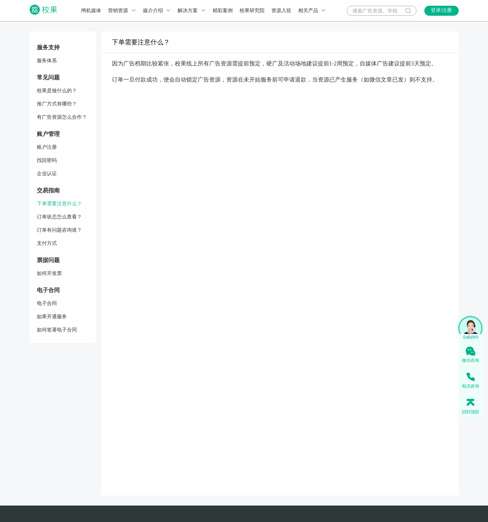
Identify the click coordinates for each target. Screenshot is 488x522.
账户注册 (47, 147)
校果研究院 (252, 10)
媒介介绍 (157, 10)
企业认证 (47, 173)
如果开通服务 (52, 316)
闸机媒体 (91, 10)
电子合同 (47, 303)
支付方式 (47, 243)
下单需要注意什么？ (59, 203)
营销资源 (122, 10)
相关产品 (312, 10)
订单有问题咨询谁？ (59, 230)
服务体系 (47, 60)
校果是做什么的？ (57, 90)
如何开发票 (49, 273)
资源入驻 (281, 10)
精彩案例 (223, 10)
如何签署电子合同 (57, 330)
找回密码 (47, 160)
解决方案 (192, 10)
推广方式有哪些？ (57, 104)
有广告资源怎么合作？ (62, 117)
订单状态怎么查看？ (59, 217)
